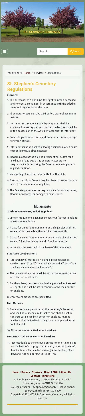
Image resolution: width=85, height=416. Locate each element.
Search (75, 51)
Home (15, 372)
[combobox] (52, 51)
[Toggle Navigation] (4, 51)
